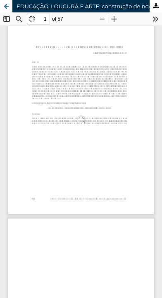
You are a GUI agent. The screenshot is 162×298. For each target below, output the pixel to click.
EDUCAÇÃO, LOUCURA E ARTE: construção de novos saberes (89, 6)
